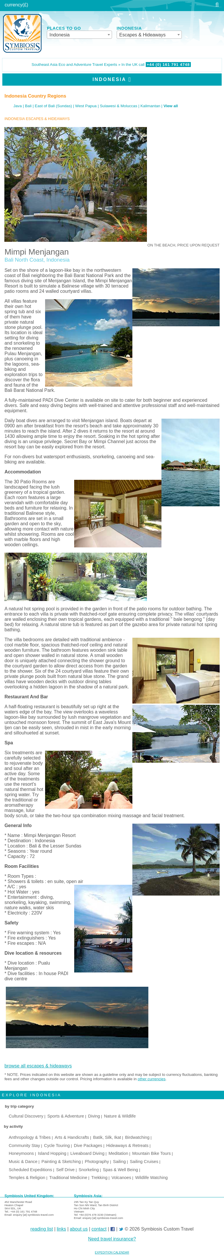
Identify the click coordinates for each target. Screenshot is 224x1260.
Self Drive (65, 1169)
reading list (42, 1228)
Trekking (99, 1177)
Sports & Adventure (65, 1116)
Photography (97, 1161)
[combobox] (79, 35)
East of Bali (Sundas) (53, 106)
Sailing (119, 1161)
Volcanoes (121, 1177)
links (61, 1228)
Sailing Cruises (144, 1161)
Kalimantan (150, 106)
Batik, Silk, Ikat (107, 1137)
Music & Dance (23, 1161)
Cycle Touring (57, 1145)
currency (13, 4)
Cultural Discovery (26, 1116)
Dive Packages (88, 1145)
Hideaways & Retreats (127, 1145)
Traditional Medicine (68, 1177)
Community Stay (24, 1145)
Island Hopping (52, 1153)
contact (99, 1228)
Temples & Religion (27, 1177)
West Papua (86, 106)
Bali (28, 106)
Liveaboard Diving (87, 1153)
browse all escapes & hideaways (38, 1065)
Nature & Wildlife (120, 1116)
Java (17, 106)
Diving (94, 1116)
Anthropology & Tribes (30, 1137)
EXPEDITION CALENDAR (112, 1252)
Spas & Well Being (120, 1169)
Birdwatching (137, 1137)
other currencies (152, 1079)
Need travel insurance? (112, 1238)
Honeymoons (21, 1153)
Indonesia (109, 79)
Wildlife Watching (151, 1177)
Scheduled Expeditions (30, 1169)
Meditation (118, 1153)
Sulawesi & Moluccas (118, 106)
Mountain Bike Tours (151, 1153)
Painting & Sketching (61, 1161)
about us (79, 1228)
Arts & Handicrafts (72, 1137)
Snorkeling (89, 1169)
